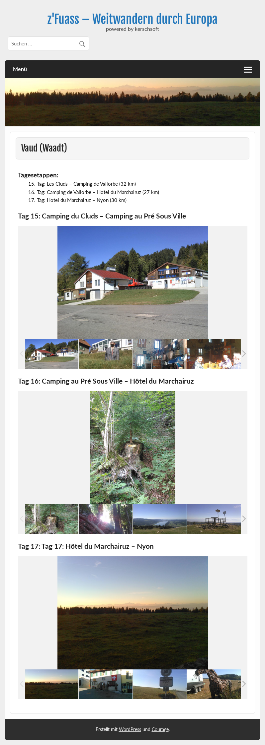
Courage (160, 729)
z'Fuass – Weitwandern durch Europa (132, 19)
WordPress (130, 729)
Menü (20, 69)
